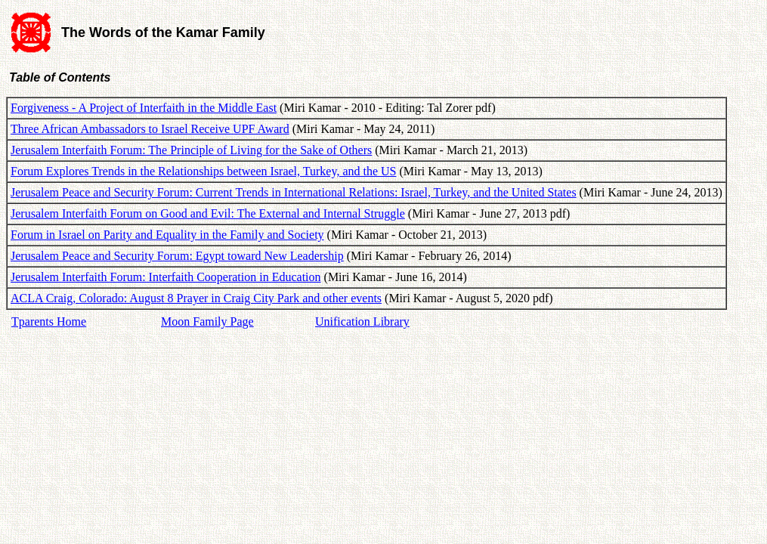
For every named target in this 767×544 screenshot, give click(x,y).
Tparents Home (48, 321)
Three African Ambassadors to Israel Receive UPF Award (150, 128)
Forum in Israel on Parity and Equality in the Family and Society (167, 234)
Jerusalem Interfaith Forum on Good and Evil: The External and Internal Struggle (208, 213)
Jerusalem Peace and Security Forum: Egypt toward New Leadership (177, 255)
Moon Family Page (207, 321)
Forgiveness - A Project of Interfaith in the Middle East (144, 107)
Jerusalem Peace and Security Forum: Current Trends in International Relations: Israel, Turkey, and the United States (294, 192)
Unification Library (362, 321)
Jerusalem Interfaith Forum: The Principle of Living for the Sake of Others (191, 150)
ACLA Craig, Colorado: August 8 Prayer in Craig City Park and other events (196, 298)
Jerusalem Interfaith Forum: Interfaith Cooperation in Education (166, 276)
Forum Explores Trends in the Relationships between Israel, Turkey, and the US (203, 171)
